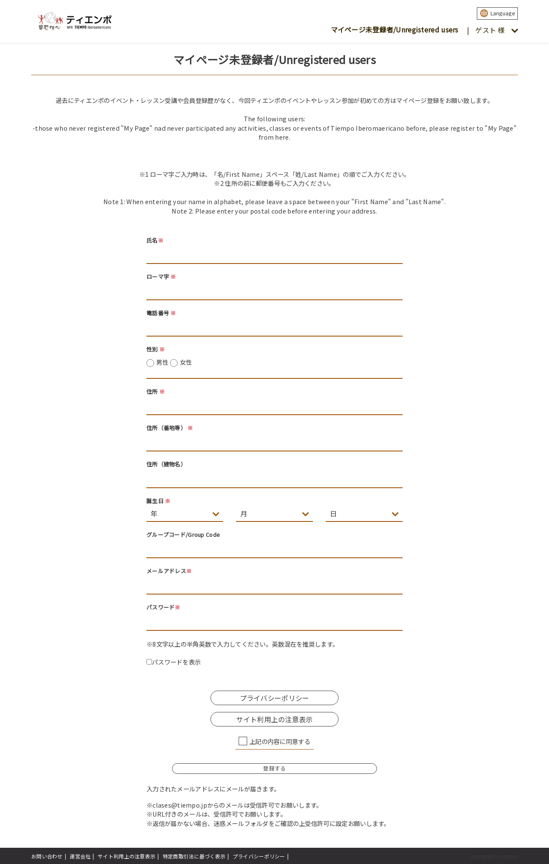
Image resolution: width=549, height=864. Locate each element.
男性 (174, 362)
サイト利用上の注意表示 (274, 719)
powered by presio (494, 856)
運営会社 (80, 856)
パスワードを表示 (173, 661)
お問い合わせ (47, 856)
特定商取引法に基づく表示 (194, 856)
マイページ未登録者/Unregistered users (394, 29)
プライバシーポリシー (275, 698)
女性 (186, 361)
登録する (274, 768)
